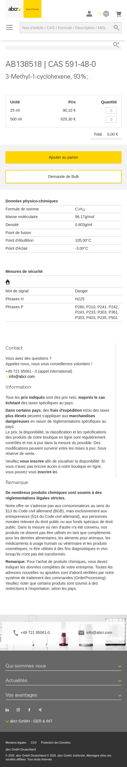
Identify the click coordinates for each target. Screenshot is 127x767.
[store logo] (23, 9)
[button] (104, 14)
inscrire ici (47, 472)
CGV (34, 742)
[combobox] (70, 27)
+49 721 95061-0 (35, 632)
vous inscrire (32, 461)
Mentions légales (16, 742)
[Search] (116, 27)
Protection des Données (56, 742)
